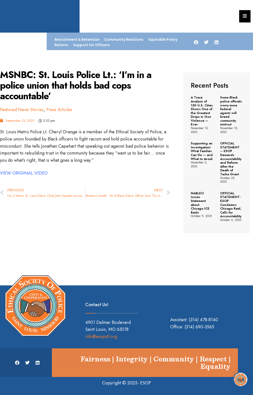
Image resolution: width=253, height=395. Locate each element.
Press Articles (59, 109)
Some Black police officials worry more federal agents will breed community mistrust (231, 111)
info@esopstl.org (101, 336)
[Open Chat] (240, 379)
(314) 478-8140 (203, 319)
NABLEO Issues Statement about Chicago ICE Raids (200, 203)
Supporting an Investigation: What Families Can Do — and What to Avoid (202, 151)
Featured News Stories (21, 109)
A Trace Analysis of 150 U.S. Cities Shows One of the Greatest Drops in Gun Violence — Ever (202, 111)
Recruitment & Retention (77, 39)
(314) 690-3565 (199, 327)
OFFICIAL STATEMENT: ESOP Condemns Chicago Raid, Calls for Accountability (230, 205)
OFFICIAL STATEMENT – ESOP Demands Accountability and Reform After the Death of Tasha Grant (230, 159)
